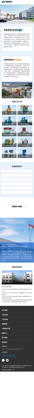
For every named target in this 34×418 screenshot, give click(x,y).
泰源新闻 (4, 370)
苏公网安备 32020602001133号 (17, 414)
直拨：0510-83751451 (8, 401)
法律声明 (4, 416)
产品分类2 (5, 366)
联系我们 (4, 388)
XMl (13, 416)
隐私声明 (9, 416)
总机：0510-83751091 (8, 403)
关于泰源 (4, 356)
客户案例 (4, 384)
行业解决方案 (6, 375)
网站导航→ (26, 2)
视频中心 (4, 379)
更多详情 (29, 313)
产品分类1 (5, 361)
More (17, 236)
